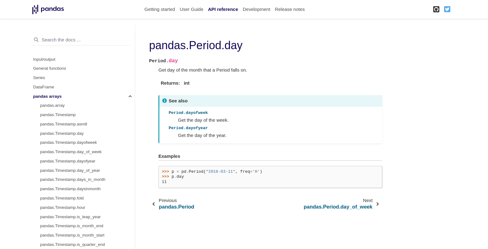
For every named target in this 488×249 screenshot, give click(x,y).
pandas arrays (47, 96)
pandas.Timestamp (58, 114)
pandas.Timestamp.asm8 (63, 124)
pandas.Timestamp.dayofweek (68, 142)
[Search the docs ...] (80, 39)
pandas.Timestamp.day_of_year (70, 170)
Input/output (44, 59)
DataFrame (43, 87)
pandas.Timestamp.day (62, 133)
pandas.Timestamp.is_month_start (72, 235)
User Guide (191, 9)
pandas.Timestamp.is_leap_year (70, 216)
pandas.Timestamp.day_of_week (71, 151)
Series (39, 77)
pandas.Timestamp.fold (62, 198)
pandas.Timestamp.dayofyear (67, 161)
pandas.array (52, 105)
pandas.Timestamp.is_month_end (71, 225)
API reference (223, 9)
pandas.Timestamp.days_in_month (73, 179)
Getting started (159, 9)
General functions (49, 68)
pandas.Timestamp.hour (62, 207)
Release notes (290, 9)
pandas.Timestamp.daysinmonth (70, 188)
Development (256, 9)
